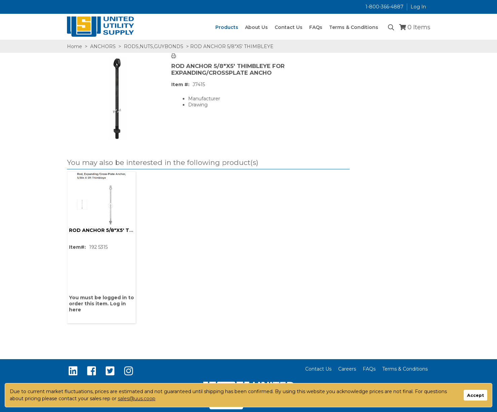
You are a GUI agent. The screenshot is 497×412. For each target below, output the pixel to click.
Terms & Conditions (405, 369)
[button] (206, 162)
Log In (418, 7)
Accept (475, 395)
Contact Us (318, 369)
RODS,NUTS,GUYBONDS (153, 46)
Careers (347, 369)
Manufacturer (204, 99)
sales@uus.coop (136, 399)
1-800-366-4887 (384, 7)
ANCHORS (103, 46)
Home (74, 46)
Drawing (198, 105)
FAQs (369, 369)
